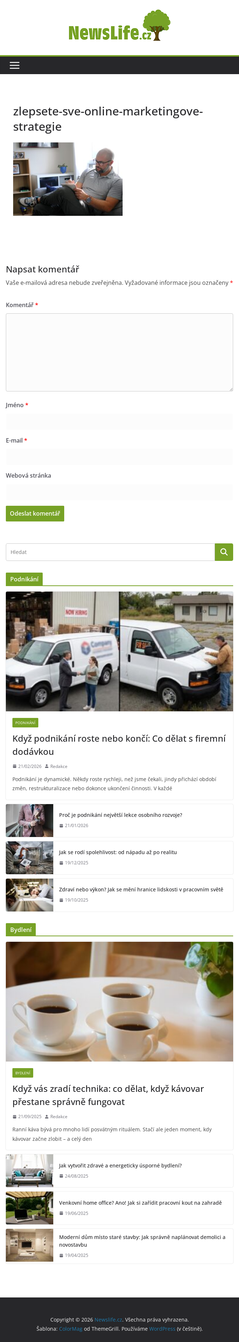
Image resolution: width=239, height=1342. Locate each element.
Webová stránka (28, 475)
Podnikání (25, 722)
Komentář (22, 305)
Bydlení (22, 1072)
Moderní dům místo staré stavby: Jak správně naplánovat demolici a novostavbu (142, 1241)
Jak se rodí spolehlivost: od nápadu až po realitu (118, 852)
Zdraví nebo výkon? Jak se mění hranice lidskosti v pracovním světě (141, 889)
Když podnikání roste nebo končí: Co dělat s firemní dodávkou (118, 744)
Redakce (59, 766)
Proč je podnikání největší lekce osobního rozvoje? (120, 814)
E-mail (16, 440)
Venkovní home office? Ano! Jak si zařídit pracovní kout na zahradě (140, 1202)
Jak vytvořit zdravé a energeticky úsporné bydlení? (120, 1165)
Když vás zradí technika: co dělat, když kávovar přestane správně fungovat (108, 1095)
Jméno (17, 405)
